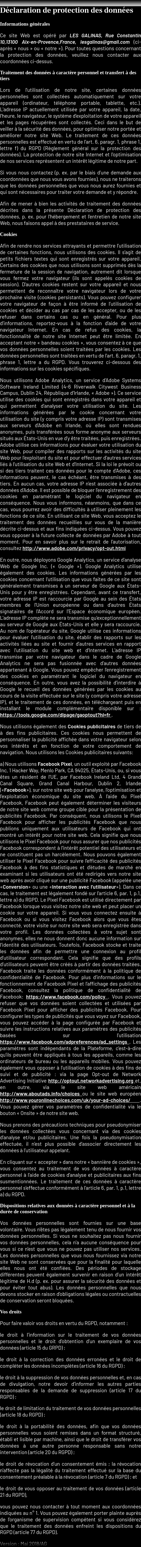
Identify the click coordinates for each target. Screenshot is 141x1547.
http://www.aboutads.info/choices (41, 1093)
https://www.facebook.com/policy (67, 996)
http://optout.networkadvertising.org (91, 1080)
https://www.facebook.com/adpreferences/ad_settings (64, 1042)
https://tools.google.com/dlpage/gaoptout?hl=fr (56, 715)
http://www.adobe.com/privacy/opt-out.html (74, 548)
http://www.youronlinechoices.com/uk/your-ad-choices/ (70, 1100)
